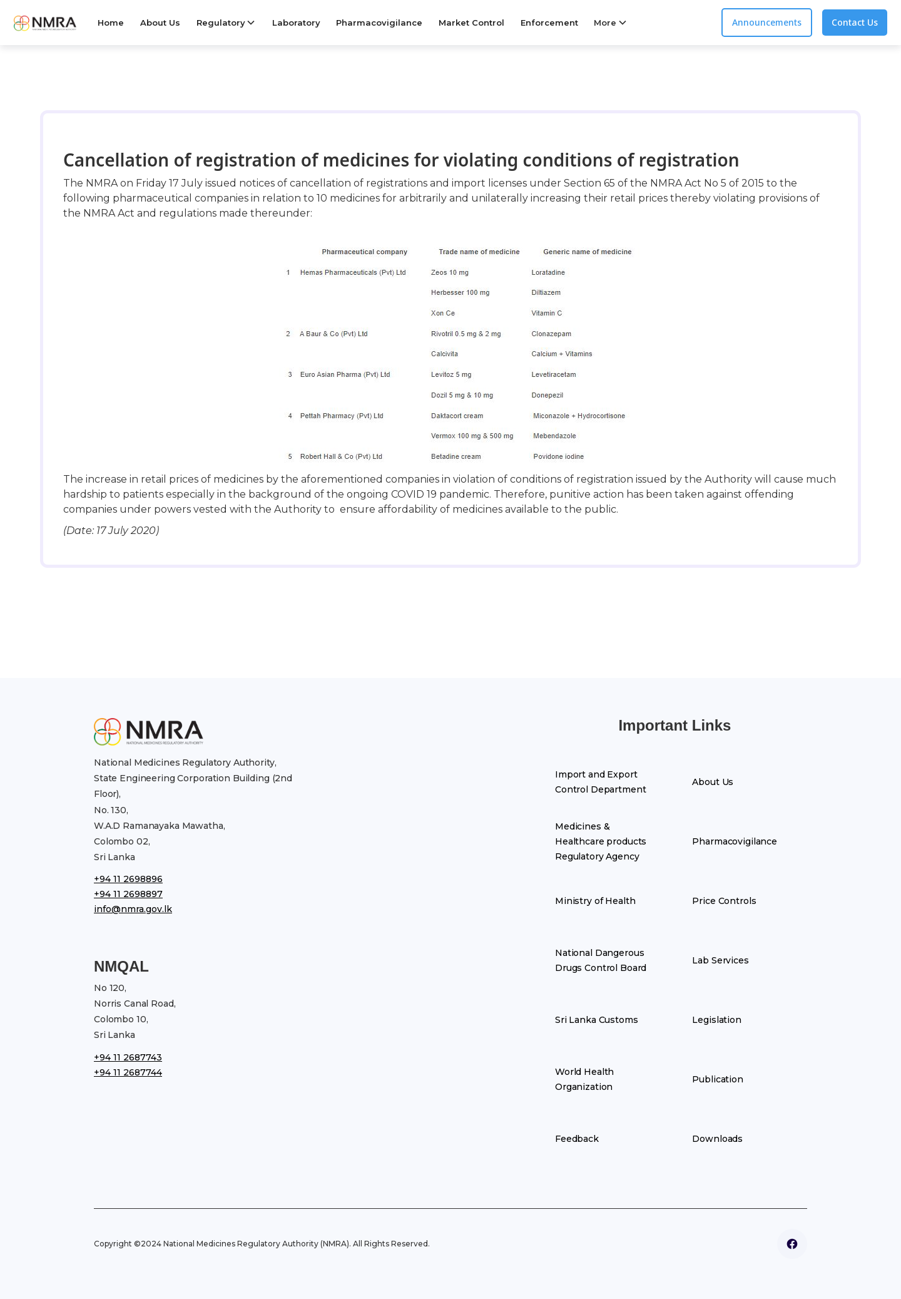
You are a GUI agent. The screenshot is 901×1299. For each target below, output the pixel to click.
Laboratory (296, 23)
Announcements (767, 22)
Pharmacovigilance (379, 23)
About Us (160, 23)
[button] (226, 22)
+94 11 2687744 (128, 1072)
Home (111, 23)
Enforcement (549, 23)
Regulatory (220, 23)
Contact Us (855, 22)
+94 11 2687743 (128, 1057)
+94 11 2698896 (128, 879)
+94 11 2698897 (128, 894)
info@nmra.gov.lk (133, 909)
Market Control (471, 23)
